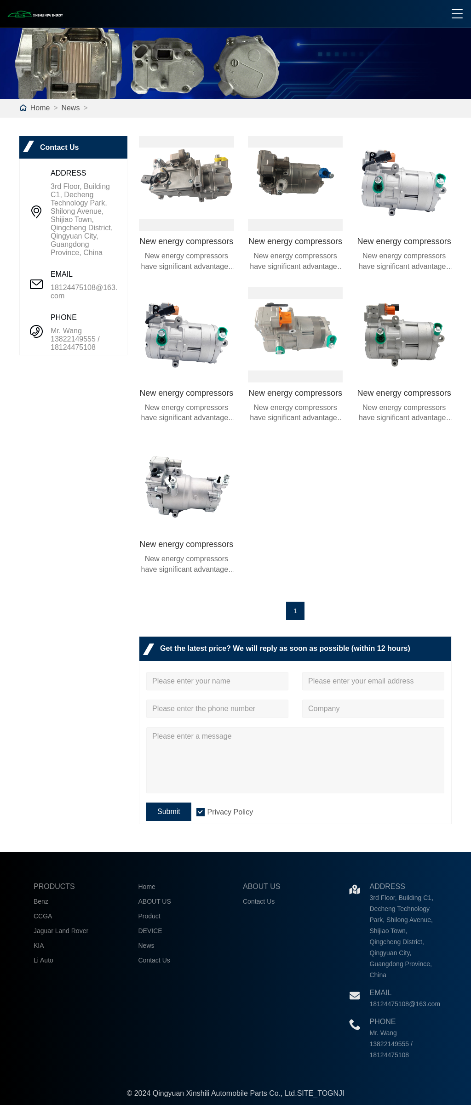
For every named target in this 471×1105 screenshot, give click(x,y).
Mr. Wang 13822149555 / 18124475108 (75, 339)
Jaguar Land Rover (61, 930)
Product (149, 916)
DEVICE (150, 930)
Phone (383, 1021)
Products (54, 886)
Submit (168, 811)
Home (40, 108)
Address (387, 886)
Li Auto (43, 960)
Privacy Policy (230, 812)
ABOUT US (154, 901)
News (70, 108)
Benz (41, 901)
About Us (262, 886)
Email (381, 993)
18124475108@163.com (84, 292)
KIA (39, 945)
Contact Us (154, 960)
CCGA (43, 916)
